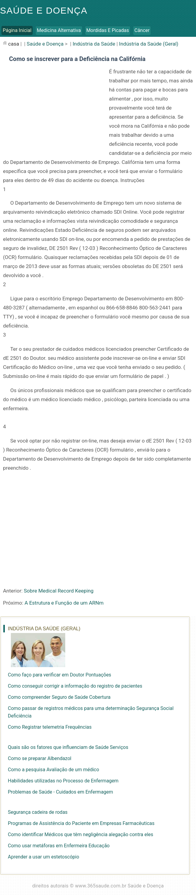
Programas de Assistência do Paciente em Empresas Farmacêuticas (81, 823)
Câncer (141, 30)
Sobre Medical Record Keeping (59, 591)
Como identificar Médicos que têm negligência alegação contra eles (80, 834)
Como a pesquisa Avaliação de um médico (53, 769)
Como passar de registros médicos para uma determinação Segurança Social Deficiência (91, 712)
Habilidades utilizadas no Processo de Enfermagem (63, 781)
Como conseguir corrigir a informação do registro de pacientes (75, 686)
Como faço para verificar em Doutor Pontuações (59, 675)
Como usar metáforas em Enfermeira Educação (59, 846)
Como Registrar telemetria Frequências (50, 727)
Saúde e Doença (43, 10)
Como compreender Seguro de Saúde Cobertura (59, 697)
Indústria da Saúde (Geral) (148, 44)
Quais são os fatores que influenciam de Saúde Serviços (68, 747)
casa (13, 44)
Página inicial (17, 30)
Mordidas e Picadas (107, 30)
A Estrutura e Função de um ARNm (63, 603)
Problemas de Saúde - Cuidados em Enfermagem (60, 792)
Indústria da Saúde (93, 44)
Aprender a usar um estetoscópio (43, 857)
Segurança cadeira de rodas (38, 812)
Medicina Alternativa (59, 30)
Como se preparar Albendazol (39, 758)
